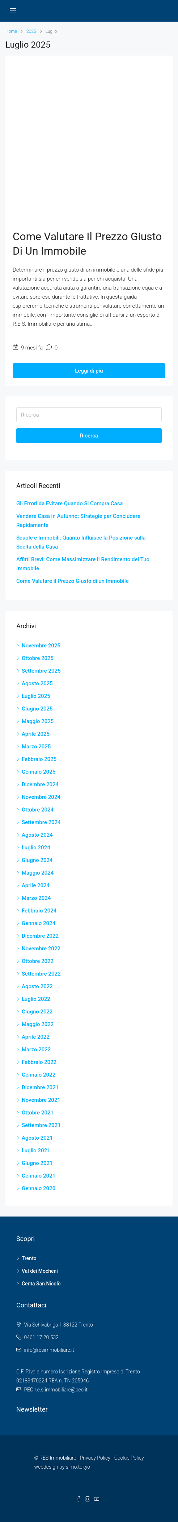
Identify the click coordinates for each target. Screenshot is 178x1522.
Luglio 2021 (36, 1150)
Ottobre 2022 (38, 961)
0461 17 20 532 (41, 1337)
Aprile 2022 (36, 1037)
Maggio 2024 (38, 873)
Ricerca (89, 435)
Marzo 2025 (36, 746)
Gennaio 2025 (38, 772)
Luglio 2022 (36, 999)
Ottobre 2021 (38, 1112)
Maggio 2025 (38, 721)
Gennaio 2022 (38, 1075)
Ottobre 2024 (38, 809)
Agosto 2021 (37, 1138)
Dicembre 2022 (40, 936)
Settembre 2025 (41, 671)
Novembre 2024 (41, 797)
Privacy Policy (95, 1458)
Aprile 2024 (36, 885)
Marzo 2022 (36, 1049)
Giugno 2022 (37, 1011)
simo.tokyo (78, 1467)
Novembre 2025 (41, 645)
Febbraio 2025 (39, 759)
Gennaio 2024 (38, 923)
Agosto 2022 (37, 986)
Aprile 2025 (36, 734)
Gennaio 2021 (38, 1176)
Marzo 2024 (36, 898)
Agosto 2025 (37, 683)
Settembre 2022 (41, 974)
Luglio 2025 (36, 696)
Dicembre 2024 (40, 784)
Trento (29, 1258)
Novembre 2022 (41, 948)
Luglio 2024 (36, 847)
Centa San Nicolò (41, 1283)
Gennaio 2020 (38, 1188)
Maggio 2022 (38, 1024)
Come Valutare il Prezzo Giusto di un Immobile (72, 581)
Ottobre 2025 (38, 658)
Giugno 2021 (37, 1163)
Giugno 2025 (37, 708)
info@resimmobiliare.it (49, 1350)
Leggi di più (89, 371)
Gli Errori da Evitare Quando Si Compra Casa (69, 503)
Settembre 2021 (41, 1125)
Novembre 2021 (41, 1100)
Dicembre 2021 (40, 1087)
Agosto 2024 (37, 835)
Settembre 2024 (41, 822)
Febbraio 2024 (39, 910)
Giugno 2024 (37, 860)
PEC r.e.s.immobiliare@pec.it (56, 1390)
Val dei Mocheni (40, 1271)
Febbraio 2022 (39, 1062)
